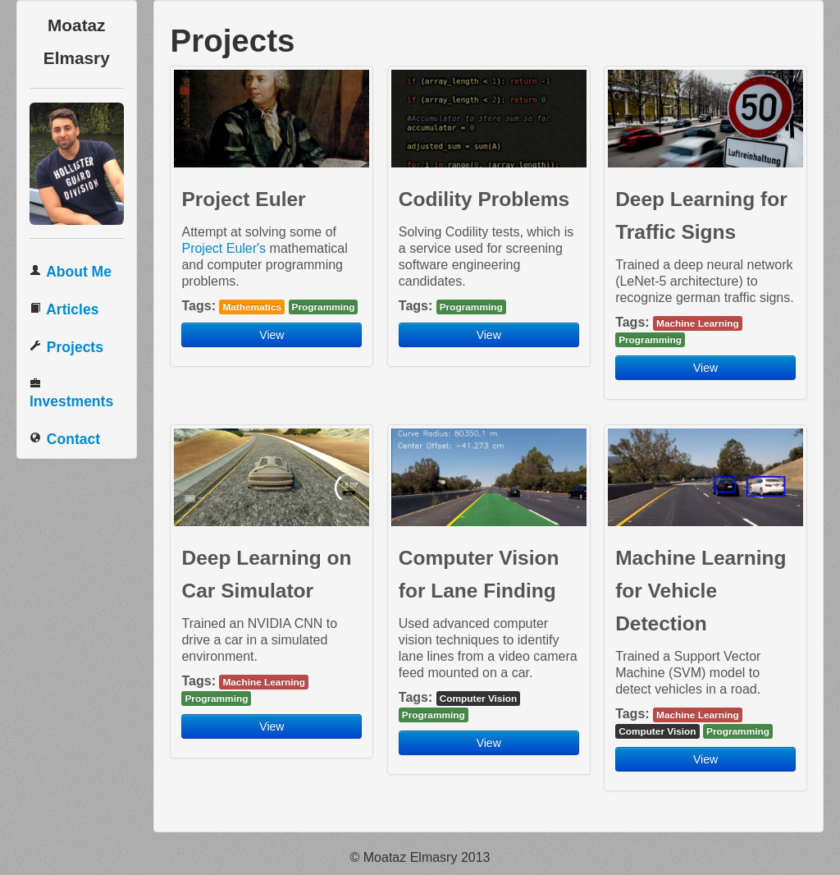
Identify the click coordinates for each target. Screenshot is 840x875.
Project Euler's (223, 248)
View (271, 334)
